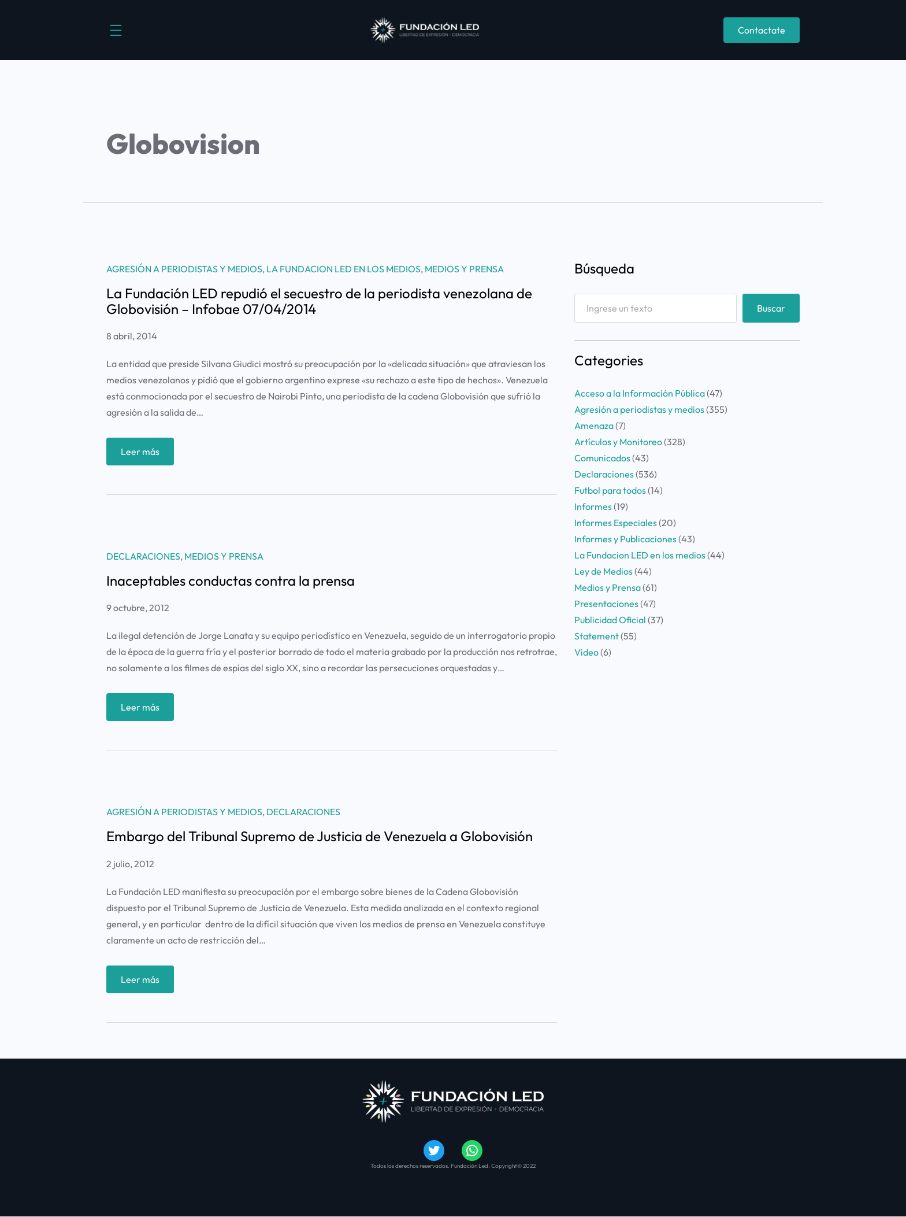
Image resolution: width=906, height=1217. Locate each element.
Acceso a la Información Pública (639, 393)
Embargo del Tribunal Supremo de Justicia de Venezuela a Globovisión (319, 836)
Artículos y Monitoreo (618, 441)
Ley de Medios (603, 571)
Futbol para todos (610, 490)
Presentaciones (606, 603)
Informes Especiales (615, 522)
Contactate (761, 30)
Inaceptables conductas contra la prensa (230, 580)
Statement (596, 636)
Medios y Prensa (464, 269)
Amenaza (594, 425)
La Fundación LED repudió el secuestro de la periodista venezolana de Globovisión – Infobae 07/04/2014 (319, 301)
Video (586, 652)
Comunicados (602, 458)
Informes (593, 506)
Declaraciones (143, 556)
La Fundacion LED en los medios (343, 269)
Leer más (143, 454)
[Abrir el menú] (115, 30)
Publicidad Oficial (610, 620)
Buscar (771, 308)
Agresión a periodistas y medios (184, 269)
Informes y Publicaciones (625, 539)
